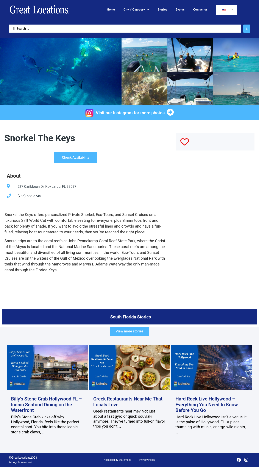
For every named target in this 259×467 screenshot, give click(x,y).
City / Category (136, 9)
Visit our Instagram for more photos (130, 112)
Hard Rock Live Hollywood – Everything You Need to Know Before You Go (206, 404)
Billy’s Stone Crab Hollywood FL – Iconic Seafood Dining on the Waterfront (46, 404)
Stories (162, 9)
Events (180, 9)
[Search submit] (246, 29)
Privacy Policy (147, 459)
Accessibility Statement (117, 459)
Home (111, 9)
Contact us (200, 9)
